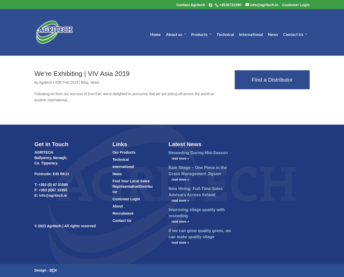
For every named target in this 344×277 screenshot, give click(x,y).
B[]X (53, 270)
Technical (120, 159)
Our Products (123, 152)
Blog (84, 82)
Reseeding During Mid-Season (198, 153)
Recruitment (122, 213)
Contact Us (121, 221)
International (123, 167)
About (117, 206)
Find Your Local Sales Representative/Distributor (132, 186)
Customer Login (126, 199)
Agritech (45, 82)
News (94, 82)
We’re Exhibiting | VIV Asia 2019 (82, 73)
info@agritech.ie (52, 195)
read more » (180, 158)
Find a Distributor (272, 80)
